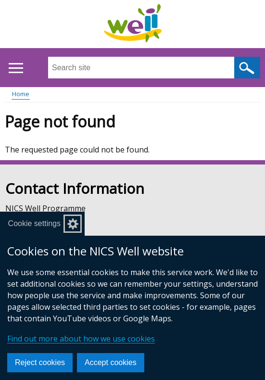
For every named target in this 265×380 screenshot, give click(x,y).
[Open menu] (15, 68)
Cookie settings (34, 223)
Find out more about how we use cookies (81, 338)
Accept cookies (111, 362)
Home (20, 93)
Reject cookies (40, 362)
